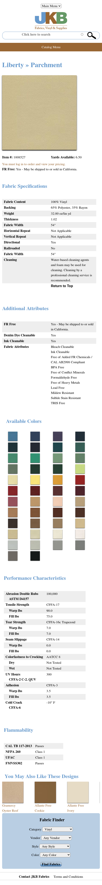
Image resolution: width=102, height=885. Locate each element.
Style (35, 846)
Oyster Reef (10, 810)
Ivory (70, 810)
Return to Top (62, 286)
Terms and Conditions (68, 876)
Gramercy (9, 805)
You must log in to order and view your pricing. (33, 164)
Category (35, 829)
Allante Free (43, 805)
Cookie (40, 810)
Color (36, 855)
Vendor (35, 838)
